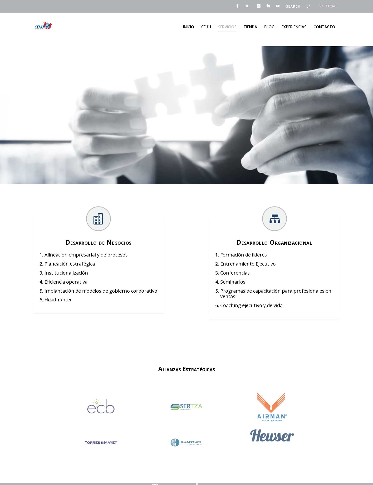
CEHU (206, 25)
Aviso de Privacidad (132, 477)
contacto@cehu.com (171, 477)
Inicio (188, 25)
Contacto (324, 25)
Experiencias (294, 25)
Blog (269, 25)
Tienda (250, 25)
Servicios (227, 25)
